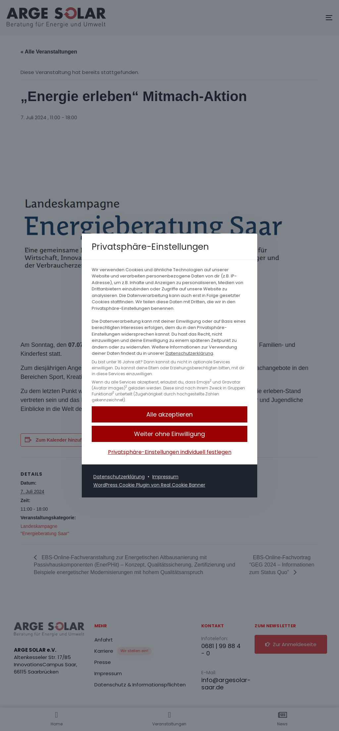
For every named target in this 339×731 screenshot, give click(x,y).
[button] (169, 414)
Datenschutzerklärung (189, 353)
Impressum (165, 476)
